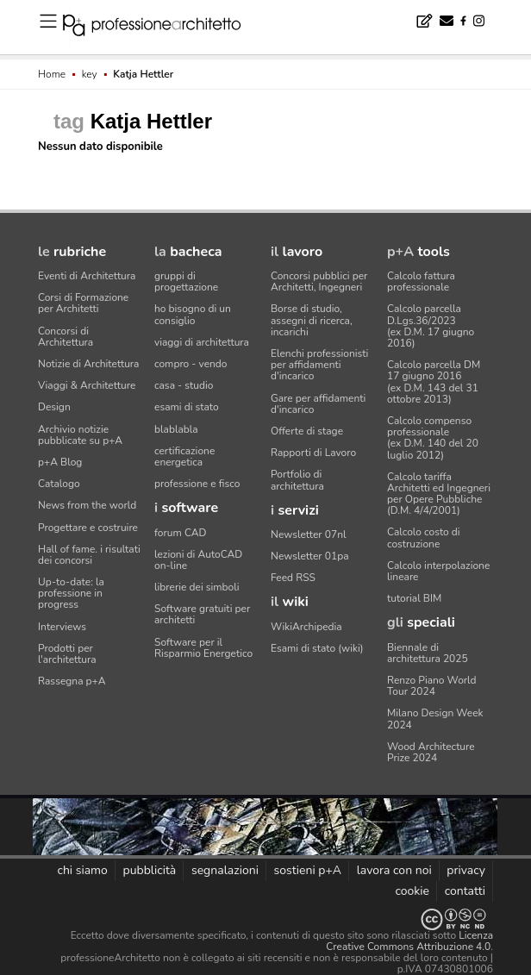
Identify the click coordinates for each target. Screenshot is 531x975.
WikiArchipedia (306, 627)
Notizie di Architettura (88, 364)
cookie (412, 891)
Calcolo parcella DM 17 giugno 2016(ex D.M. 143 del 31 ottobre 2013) (433, 382)
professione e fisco (197, 484)
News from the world (87, 505)
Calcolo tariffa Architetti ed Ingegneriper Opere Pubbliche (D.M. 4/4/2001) (438, 494)
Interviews (62, 627)
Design (54, 407)
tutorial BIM (414, 598)
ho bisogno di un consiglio (192, 314)
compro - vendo (191, 364)
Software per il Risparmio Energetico (203, 647)
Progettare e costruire (88, 527)
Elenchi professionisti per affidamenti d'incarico (319, 365)
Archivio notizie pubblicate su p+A (80, 434)
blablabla (176, 429)
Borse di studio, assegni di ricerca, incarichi (312, 320)
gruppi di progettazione (186, 281)
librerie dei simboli (197, 587)
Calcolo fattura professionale (421, 281)
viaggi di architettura (201, 342)
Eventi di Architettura (86, 276)
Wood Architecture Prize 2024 (431, 752)
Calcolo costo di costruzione (423, 537)
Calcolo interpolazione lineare (438, 571)
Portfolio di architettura (297, 479)
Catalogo (59, 484)
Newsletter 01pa (310, 556)
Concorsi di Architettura (65, 336)
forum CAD (180, 533)
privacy (466, 870)
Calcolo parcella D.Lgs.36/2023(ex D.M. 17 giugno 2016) (430, 326)
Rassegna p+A (72, 681)
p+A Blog (60, 462)
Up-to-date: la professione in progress (71, 593)
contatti (465, 891)
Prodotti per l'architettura (67, 653)
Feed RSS (293, 577)
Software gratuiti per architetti (202, 614)
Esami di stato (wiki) (317, 648)
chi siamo (82, 870)
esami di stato (186, 407)
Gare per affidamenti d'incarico (318, 403)
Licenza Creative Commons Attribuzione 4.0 (409, 940)
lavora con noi (394, 870)
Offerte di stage (307, 431)
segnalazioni (225, 870)
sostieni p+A (307, 870)
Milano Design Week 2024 (435, 718)
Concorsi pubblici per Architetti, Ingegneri (319, 281)
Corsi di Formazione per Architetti (83, 303)
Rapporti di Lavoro (313, 452)
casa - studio (183, 385)
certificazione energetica (184, 456)
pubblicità (150, 870)
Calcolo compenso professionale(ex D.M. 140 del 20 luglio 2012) (432, 438)
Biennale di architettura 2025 (427, 653)
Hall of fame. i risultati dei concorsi (89, 554)
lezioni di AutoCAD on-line (198, 559)
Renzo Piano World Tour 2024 (432, 685)
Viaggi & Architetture (86, 385)
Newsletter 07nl (309, 534)
